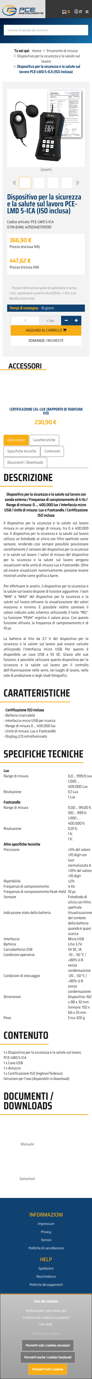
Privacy (46, 1232)
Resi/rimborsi (46, 1276)
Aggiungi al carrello (46, 330)
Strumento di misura (62, 51)
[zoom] (46, 130)
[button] (14, 183)
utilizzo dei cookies (46, 1333)
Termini (46, 1240)
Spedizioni (46, 1268)
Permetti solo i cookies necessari (48, 1345)
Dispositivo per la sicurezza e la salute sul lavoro (48, 58)
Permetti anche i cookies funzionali (47, 1357)
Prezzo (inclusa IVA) (24, 267)
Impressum (46, 1224)
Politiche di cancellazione (46, 1248)
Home (36, 51)
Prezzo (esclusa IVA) (25, 246)
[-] (66, 320)
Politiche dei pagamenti (46, 1285)
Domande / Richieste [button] (46, 340)
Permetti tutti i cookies (47, 1369)
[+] (76, 320)
